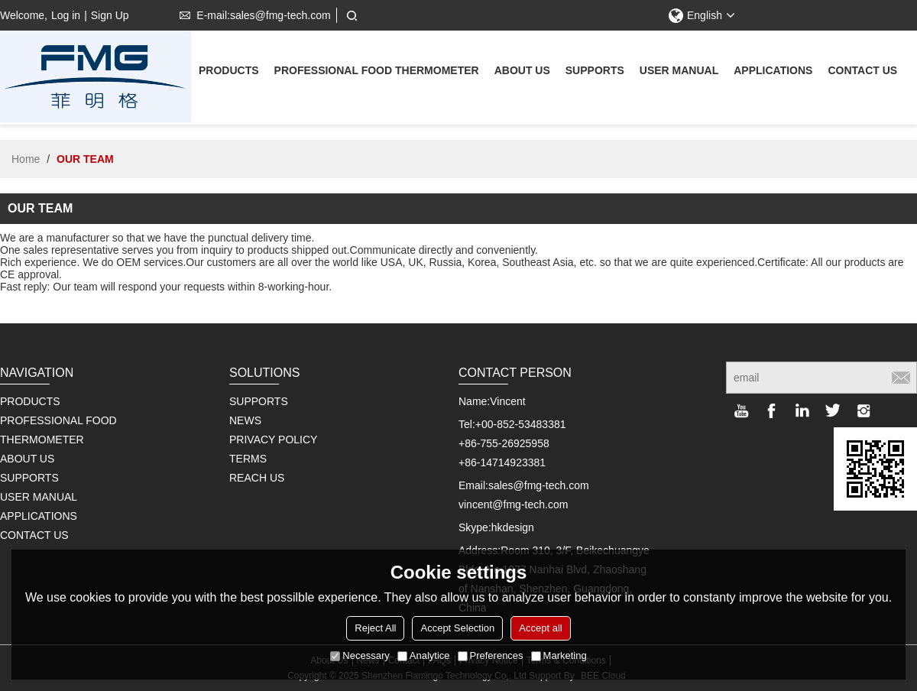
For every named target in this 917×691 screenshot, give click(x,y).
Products (229, 72)
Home (25, 159)
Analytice (423, 655)
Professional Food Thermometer (376, 72)
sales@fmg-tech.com (538, 485)
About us (522, 72)
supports (594, 72)
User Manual (679, 72)
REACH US (256, 478)
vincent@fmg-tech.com (513, 504)
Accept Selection (457, 628)
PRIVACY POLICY (273, 439)
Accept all (540, 628)
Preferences (490, 655)
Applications (773, 72)
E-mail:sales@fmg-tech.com (251, 15)
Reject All (375, 628)
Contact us (862, 72)
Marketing (559, 655)
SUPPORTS (258, 401)
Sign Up (110, 15)
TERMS (248, 459)
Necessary (359, 655)
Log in (65, 15)
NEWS (245, 420)
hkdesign (512, 527)
